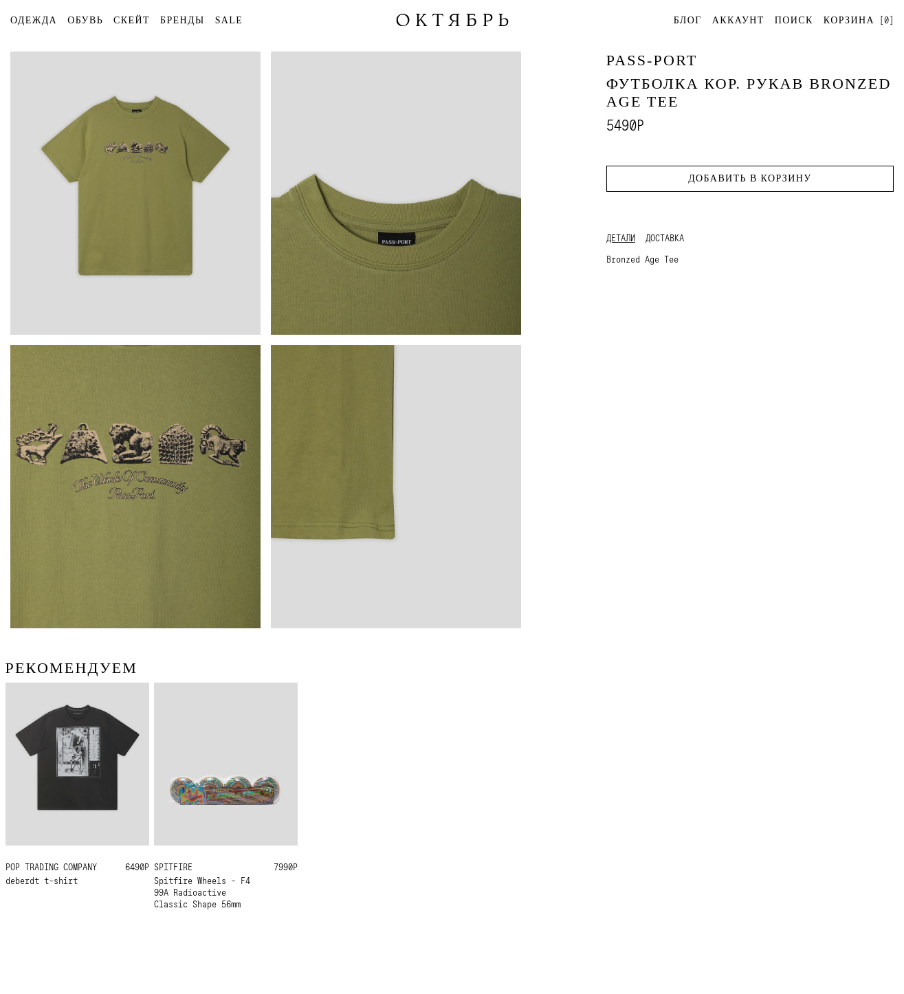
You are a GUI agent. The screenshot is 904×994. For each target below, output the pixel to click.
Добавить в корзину (749, 178)
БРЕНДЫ (182, 20)
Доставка (665, 238)
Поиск (794, 20)
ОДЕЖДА (33, 20)
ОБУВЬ (85, 20)
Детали (620, 238)
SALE (229, 20)
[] (859, 19)
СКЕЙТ (131, 20)
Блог (688, 20)
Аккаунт (738, 20)
